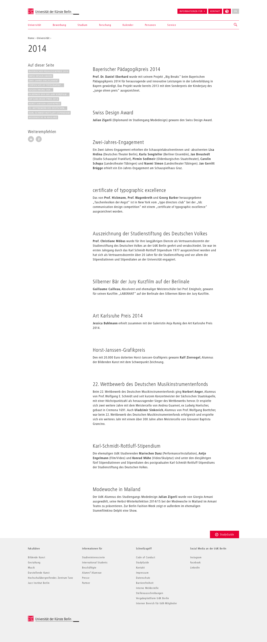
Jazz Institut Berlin (39, 582)
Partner (86, 582)
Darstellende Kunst (39, 572)
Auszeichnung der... (40, 89)
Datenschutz (143, 577)
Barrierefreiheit (144, 582)
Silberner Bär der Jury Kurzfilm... (49, 94)
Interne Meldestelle (147, 588)
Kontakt (215, 11)
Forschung (105, 25)
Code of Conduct (145, 557)
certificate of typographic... (46, 85)
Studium (82, 25)
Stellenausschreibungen (149, 593)
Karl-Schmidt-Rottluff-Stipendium (49, 112)
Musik (31, 567)
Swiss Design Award (40, 76)
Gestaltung (34, 562)
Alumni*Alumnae (92, 572)
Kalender (128, 25)
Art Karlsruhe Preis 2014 (43, 99)
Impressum (142, 572)
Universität (34, 25)
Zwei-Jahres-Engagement (43, 80)
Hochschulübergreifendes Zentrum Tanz (50, 577)
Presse (86, 577)
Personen (150, 25)
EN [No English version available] (235, 11)
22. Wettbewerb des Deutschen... (47, 108)
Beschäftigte (89, 567)
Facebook (195, 562)
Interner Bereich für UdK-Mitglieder (156, 603)
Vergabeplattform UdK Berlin (152, 598)
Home (31, 38)
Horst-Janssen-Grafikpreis (44, 103)
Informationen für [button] (190, 11)
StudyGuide (224, 534)
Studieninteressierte (93, 557)
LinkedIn (195, 567)
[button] (235, 25)
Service (171, 25)
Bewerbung (59, 25)
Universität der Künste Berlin (41, 10)
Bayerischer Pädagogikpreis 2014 (48, 71)
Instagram (196, 557)
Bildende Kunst (36, 557)
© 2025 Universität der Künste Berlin (46, 617)
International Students (95, 562)
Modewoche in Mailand (43, 117)
